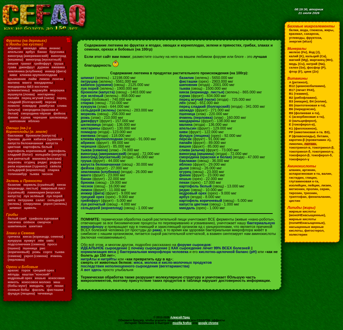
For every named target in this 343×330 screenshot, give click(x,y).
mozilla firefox (182, 323)
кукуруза (14, 240)
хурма (25, 117)
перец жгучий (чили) (38, 98)
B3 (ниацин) (298, 101)
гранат (26, 63)
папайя (13, 98)
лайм (32, 79)
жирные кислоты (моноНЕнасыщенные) (307, 213)
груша (58, 63)
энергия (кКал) (300, 41)
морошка (57, 90)
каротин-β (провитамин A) (310, 140)
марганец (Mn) (321, 60)
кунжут (29, 240)
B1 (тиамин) (298, 93)
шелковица (58, 117)
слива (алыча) (192, 150)
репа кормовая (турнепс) (27, 166)
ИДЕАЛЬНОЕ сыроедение (104, 248)
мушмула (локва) (21, 94)
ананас (54, 48)
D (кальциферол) (302, 120)
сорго (47, 252)
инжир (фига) (55, 71)
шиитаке (36, 226)
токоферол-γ (299, 159)
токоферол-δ (321, 155)
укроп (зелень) (55, 203)
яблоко (34, 121)
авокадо (30, 48)
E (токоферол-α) (302, 124)
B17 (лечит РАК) (301, 90)
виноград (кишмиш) (196, 154)
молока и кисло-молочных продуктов (178, 262)
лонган (57, 79)
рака (156, 230)
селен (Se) (297, 67)
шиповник (17, 121)
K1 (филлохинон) (303, 128)
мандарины (43, 82)
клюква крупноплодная (38, 75)
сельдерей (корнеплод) (26, 170)
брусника (57, 52)
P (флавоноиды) (302, 136)
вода (304, 30)
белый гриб (17, 218)
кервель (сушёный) (38, 184)
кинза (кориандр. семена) (43, 236)
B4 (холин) (318, 101)
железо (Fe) (298, 52)
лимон (44, 79)
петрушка (25, 200)
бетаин (322, 136)
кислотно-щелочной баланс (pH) (228, 252)
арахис (13, 270)
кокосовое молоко (36, 282)
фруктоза (313, 37)
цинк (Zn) (311, 71)
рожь (36, 252)
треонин (310, 193)
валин (326, 173)
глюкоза (316, 30)
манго (26, 82)
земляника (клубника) (25, 71)
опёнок (29, 222)
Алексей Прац (180, 317)
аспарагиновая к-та (304, 173)
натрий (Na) (315, 64)
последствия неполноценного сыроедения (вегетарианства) (135, 266)
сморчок (44, 222)
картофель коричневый (27, 151)
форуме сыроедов (194, 245)
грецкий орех (43, 270)
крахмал (295, 33)
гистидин (296, 177)
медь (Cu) (296, 64)
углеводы (296, 37)
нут (49, 285)
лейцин (314, 185)
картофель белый (37, 147)
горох (25, 270)
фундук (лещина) (21, 293)
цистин (294, 200)
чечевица (45, 293)
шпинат (15, 208)
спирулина (32, 203)
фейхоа (60, 113)
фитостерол (314, 230)
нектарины (46, 94)
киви (13, 75)
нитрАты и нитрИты (99, 259)
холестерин (298, 234)
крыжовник (17, 79)
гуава (12, 67)
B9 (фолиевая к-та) (304, 113)
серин (324, 189)
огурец (29, 162)
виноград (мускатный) (43, 59)
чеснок (47, 174)
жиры (328, 30)
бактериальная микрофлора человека (154, 252)
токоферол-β (299, 155)
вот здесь (92, 270)
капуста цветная (193, 204)
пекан (58, 285)
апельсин (15, 52)
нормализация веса (98, 252)
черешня (40, 117)
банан (42, 52)
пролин (312, 189)
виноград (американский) (28, 56)
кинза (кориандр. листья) (37, 186)
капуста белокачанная (25, 143)
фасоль (38, 290)
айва (43, 48)
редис (42, 162)
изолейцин (297, 185)
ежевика (58, 67)
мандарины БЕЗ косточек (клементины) (28, 88)
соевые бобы (18, 290)
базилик (14, 184)
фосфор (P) (316, 67)
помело (14, 105)
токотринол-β (323, 147)
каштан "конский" (36, 274)
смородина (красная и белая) (205, 157)
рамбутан (46, 105)
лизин (326, 185)
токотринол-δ (300, 151)
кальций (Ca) (315, 56)
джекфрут (27, 67)
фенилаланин (319, 196)
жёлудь (13, 274)
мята (11, 200)
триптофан (297, 196)
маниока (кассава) (46, 158)
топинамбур (17, 174)
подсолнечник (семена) (26, 244)
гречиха (14, 236)
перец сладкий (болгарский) (37, 100)
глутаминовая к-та (303, 181)
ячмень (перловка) (196, 117)
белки (293, 30)
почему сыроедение (149, 248)
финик (13, 117)
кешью (40, 278)
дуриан (43, 67)
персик (50, 102)
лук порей (55, 196)
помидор (29, 105)
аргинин (308, 170)
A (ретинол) (298, 82)
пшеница (30, 248)
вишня (13, 63)
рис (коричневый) (26, 250)
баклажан (15, 135)
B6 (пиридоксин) (302, 109)
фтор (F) (295, 71)
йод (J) (314, 52)
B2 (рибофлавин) (303, 97)
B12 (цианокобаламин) (307, 86)
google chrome (208, 323)
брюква (14, 139)
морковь (14, 162)
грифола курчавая (43, 218)
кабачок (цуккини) (48, 139)
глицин (311, 177)
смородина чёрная (36, 113)
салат (40, 200)
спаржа (53, 170)
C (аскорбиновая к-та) (306, 116)
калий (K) (296, 56)
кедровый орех (20, 278)
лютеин (310, 144)
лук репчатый (18, 158)
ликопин (295, 144)
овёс (50, 240)
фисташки (55, 290)
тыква (34, 174)
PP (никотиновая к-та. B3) (309, 132)
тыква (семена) (94, 150)
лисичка (14, 222)
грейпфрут (42, 63)
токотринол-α (300, 147)
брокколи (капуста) (41, 135)
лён (41, 240)
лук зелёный (34, 196)
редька (55, 162)
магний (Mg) (298, 60)
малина (13, 82)
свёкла (55, 166)
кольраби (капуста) (51, 154)
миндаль (36, 285)
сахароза (311, 33)
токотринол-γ (322, 151)
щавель (30, 208)
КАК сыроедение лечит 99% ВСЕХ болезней (210, 248)
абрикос (14, 48)
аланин (294, 170)
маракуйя (39, 90)
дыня (26, 139)
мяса (138, 262)
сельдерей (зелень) (98, 110)
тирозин (295, 193)
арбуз (30, 52)
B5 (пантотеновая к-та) (307, 105)
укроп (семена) (36, 256)
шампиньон (17, 226)
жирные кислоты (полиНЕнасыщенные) (307, 221)
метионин (296, 189)
